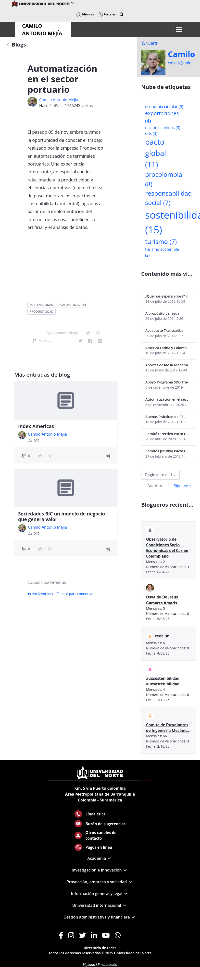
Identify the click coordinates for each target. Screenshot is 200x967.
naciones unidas (162, 127)
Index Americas (36, 426)
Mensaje (42, 340)
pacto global (155, 153)
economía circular (164, 106)
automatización (73, 305)
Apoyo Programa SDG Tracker (166, 382)
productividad (41, 312)
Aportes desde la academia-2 (166, 365)
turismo (161, 241)
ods (151, 133)
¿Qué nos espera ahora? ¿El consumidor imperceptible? (166, 296)
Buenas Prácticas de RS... (165, 416)
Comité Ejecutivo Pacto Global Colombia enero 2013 (166, 451)
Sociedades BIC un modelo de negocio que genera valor (61, 517)
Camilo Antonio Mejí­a (58, 99)
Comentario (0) (63, 332)
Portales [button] (107, 14)
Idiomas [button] (85, 14)
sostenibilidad (41, 305)
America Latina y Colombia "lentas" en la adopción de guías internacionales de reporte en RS (166, 348)
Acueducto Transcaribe (164, 330)
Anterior (154, 485)
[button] (122, 14)
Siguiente (182, 485)
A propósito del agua (162, 313)
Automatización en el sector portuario (166, 399)
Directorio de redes (100, 947)
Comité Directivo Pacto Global (166, 433)
